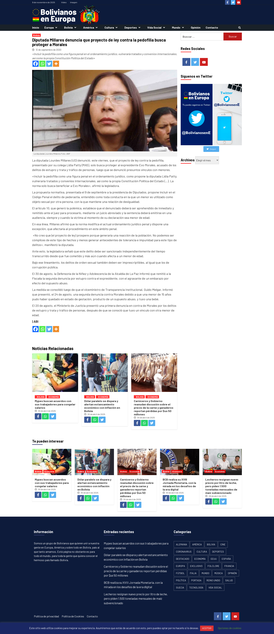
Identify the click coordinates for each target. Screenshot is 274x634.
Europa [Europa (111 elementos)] (180, 565)
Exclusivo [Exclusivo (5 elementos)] (196, 565)
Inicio (35, 27)
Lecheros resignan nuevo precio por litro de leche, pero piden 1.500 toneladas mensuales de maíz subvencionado (221, 486)
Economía (54, 397)
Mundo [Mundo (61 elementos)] (205, 573)
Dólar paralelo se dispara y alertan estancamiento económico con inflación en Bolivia (102, 406)
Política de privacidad (46, 616)
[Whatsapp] (42, 64)
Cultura (111, 27)
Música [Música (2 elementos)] (218, 573)
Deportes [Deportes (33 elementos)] (218, 551)
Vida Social (157, 27)
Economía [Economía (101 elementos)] (200, 558)
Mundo (179, 27)
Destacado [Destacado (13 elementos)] (182, 558)
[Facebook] (36, 64)
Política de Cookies (73, 616)
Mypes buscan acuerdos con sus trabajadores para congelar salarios (55, 404)
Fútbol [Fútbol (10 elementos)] (180, 573)
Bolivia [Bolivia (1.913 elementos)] (211, 544)
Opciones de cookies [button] (229, 628)
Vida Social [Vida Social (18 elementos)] (215, 587)
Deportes (133, 27)
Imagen (73, 2)
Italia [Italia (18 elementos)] (193, 573)
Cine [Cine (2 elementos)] (222, 544)
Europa (51, 27)
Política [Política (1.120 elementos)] (181, 580)
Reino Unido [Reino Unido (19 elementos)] (213, 580)
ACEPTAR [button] (206, 628)
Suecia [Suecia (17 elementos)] (180, 587)
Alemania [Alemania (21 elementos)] (181, 544)
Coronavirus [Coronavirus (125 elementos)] (184, 551)
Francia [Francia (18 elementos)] (229, 565)
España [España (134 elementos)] (226, 558)
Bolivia (71, 27)
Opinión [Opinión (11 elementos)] (232, 573)
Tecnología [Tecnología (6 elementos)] (196, 587)
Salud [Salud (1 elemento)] (229, 580)
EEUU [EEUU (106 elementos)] (214, 558)
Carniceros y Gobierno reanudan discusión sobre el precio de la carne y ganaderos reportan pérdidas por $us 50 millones (153, 407)
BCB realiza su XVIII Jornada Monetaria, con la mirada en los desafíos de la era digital (179, 484)
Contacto (212, 27)
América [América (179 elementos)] (197, 544)
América (91, 27)
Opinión (195, 27)
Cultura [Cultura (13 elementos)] (202, 551)
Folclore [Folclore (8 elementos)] (213, 565)
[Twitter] (49, 64)
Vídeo (64, 2)
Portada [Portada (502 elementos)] (196, 580)
